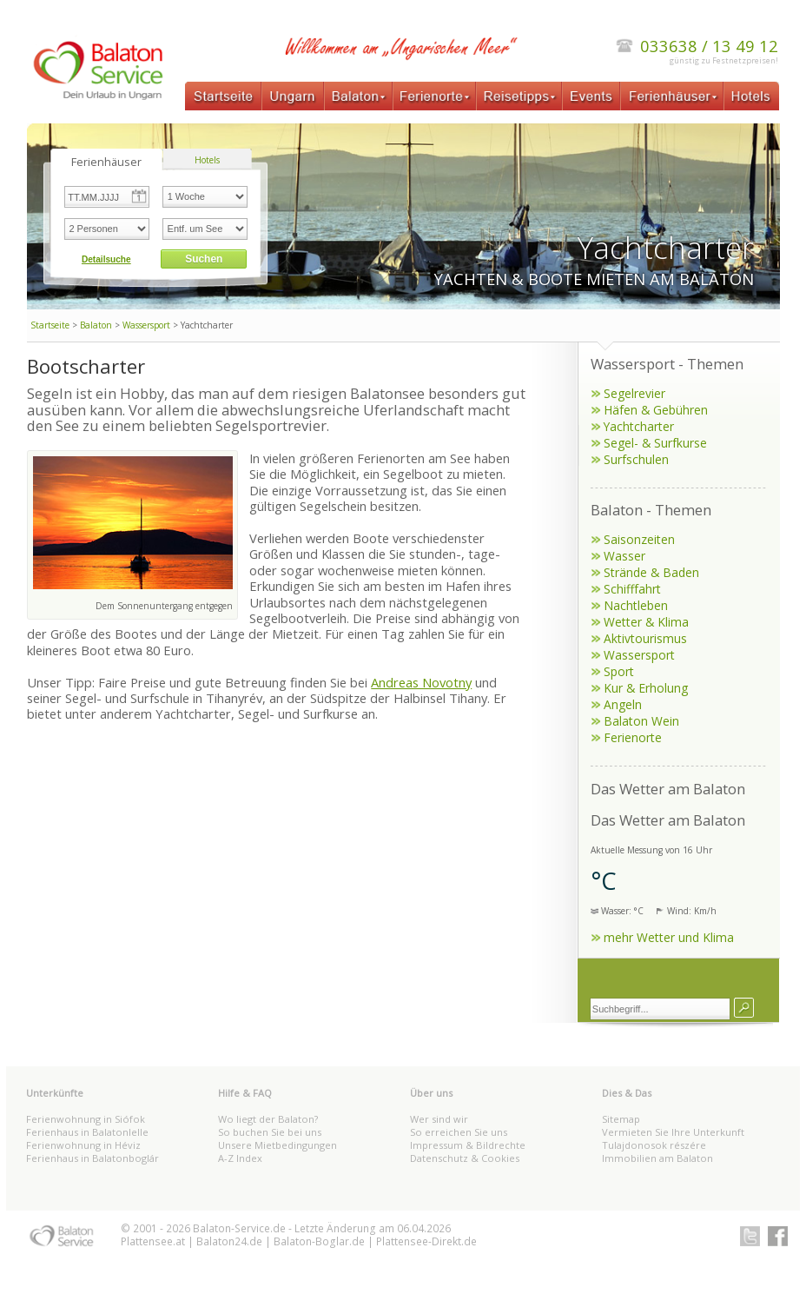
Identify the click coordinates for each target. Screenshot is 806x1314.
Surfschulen (636, 459)
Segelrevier (634, 393)
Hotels (751, 96)
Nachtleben (636, 605)
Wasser (624, 556)
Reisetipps (518, 96)
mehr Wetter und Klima (669, 937)
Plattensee (147, 1241)
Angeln (623, 704)
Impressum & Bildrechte (467, 1144)
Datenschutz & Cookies (464, 1158)
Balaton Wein (641, 721)
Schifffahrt (632, 589)
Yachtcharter (639, 426)
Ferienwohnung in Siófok (85, 1118)
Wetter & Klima (646, 622)
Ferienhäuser (672, 96)
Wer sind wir (439, 1118)
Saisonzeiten (639, 539)
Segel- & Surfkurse (655, 443)
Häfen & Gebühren (656, 410)
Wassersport (146, 325)
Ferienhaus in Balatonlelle (87, 1131)
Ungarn (292, 96)
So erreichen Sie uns (458, 1131)
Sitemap (621, 1118)
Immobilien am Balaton (657, 1158)
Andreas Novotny (421, 682)
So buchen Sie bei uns (269, 1131)
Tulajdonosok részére (654, 1144)
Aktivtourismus (645, 638)
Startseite (223, 96)
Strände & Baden (651, 572)
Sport (619, 671)
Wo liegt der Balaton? (268, 1118)
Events (591, 96)
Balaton (358, 96)
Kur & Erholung (646, 688)
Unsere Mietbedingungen (277, 1144)
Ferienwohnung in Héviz (83, 1144)
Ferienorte (435, 96)
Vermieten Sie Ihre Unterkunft (673, 1131)
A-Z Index (240, 1158)
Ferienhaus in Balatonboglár (92, 1158)
